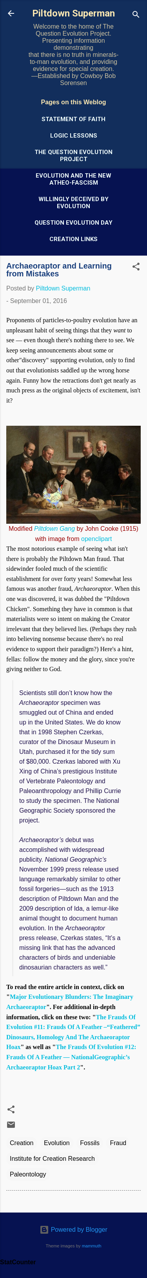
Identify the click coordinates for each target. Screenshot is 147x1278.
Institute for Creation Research (52, 1158)
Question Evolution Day (73, 222)
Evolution (57, 1143)
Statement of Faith (73, 119)
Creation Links (73, 239)
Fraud (118, 1143)
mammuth (92, 1246)
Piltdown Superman (73, 13)
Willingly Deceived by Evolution (73, 203)
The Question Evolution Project (73, 156)
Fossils (90, 1143)
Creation (21, 1143)
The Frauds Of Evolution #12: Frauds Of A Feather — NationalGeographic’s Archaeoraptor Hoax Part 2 (71, 1057)
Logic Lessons (73, 135)
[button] (136, 268)
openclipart (96, 539)
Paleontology (28, 1174)
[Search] (136, 16)
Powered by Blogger (73, 1229)
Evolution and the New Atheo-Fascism (73, 179)
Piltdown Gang (54, 528)
